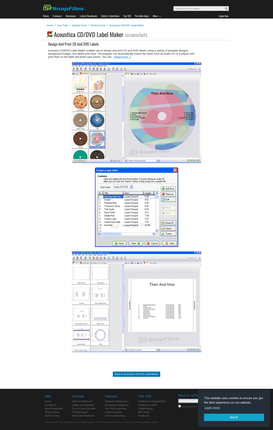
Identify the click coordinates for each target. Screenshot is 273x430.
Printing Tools (98, 25)
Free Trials (62, 25)
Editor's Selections (82, 401)
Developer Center (147, 405)
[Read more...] (122, 56)
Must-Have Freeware (83, 415)
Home (50, 25)
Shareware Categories (117, 405)
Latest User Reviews (83, 405)
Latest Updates (113, 412)
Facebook (143, 415)
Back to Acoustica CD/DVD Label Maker (136, 374)
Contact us (50, 405)
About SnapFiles (54, 408)
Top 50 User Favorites (84, 408)
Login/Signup (145, 408)
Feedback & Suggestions (152, 401)
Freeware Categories (116, 401)
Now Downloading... (116, 415)
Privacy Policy (52, 412)
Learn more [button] (212, 407)
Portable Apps (80, 412)
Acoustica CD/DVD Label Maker (126, 25)
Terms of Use (52, 415)
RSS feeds (144, 412)
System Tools (79, 25)
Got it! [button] (234, 417)
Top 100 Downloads (116, 408)
